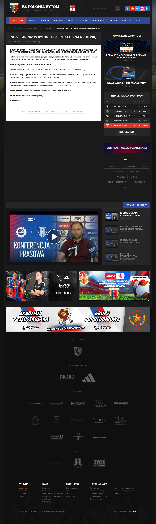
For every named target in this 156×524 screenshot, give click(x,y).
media (133, 511)
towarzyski (112, 166)
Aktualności (17, 21)
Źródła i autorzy (119, 493)
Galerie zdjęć (23, 493)
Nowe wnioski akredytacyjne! (126, 83)
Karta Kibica (70, 496)
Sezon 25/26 (43, 21)
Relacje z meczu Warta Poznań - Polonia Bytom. (126, 56)
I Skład (68, 493)
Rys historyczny (95, 488)
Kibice (71, 21)
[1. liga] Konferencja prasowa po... (125, 257)
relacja (64, 111)
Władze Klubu (47, 491)
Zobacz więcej (126, 132)
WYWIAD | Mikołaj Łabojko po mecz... (125, 229)
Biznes (139, 21)
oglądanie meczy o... (117, 182)
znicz (134, 177)
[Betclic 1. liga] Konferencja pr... (125, 215)
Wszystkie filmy (136, 205)
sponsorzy (129, 166)
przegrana (50, 111)
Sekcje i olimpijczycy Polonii (124, 491)
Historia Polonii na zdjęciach (124, 488)
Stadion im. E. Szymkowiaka (52, 493)
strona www (78, 111)
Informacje (46, 488)
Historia (83, 21)
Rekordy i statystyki (97, 493)
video (126, 187)
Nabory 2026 (98, 21)
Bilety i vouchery (72, 488)
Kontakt (126, 21)
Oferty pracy (46, 502)
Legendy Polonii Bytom (98, 496)
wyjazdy (121, 177)
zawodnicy (135, 172)
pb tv (143, 166)
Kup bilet (58, 21)
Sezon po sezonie (96, 499)
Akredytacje (46, 499)
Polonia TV (22, 491)
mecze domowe (34, 111)
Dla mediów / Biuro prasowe (52, 496)
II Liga (68, 491)
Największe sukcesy (97, 491)
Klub (31, 21)
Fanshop (113, 21)
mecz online (139, 182)
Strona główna (30, 28)
